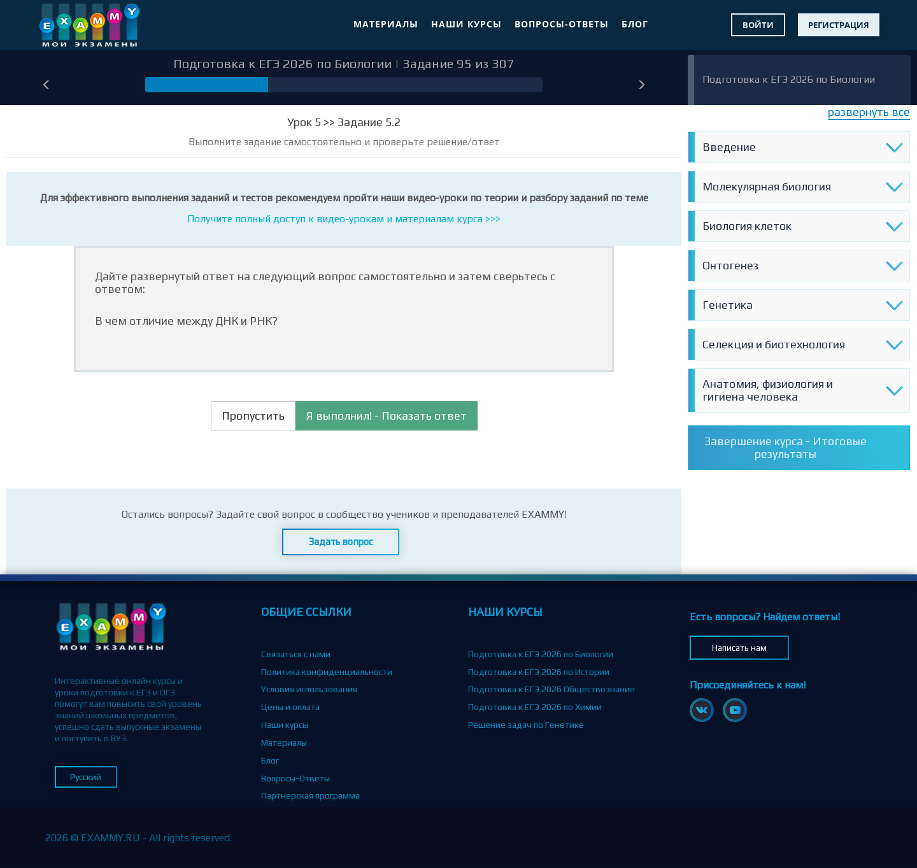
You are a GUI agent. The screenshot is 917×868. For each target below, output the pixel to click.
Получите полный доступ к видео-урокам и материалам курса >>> (344, 219)
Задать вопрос (341, 541)
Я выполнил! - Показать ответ (386, 415)
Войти (758, 25)
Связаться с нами (296, 654)
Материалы (385, 24)
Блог (635, 24)
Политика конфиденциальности (326, 672)
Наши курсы (466, 24)
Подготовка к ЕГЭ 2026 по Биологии (788, 79)
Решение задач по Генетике (526, 725)
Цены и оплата (290, 707)
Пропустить (253, 415)
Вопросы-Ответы (562, 24)
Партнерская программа (310, 795)
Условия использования (309, 689)
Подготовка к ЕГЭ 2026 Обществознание (551, 689)
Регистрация (838, 25)
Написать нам (739, 648)
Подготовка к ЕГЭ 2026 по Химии (535, 707)
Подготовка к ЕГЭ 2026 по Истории (538, 672)
